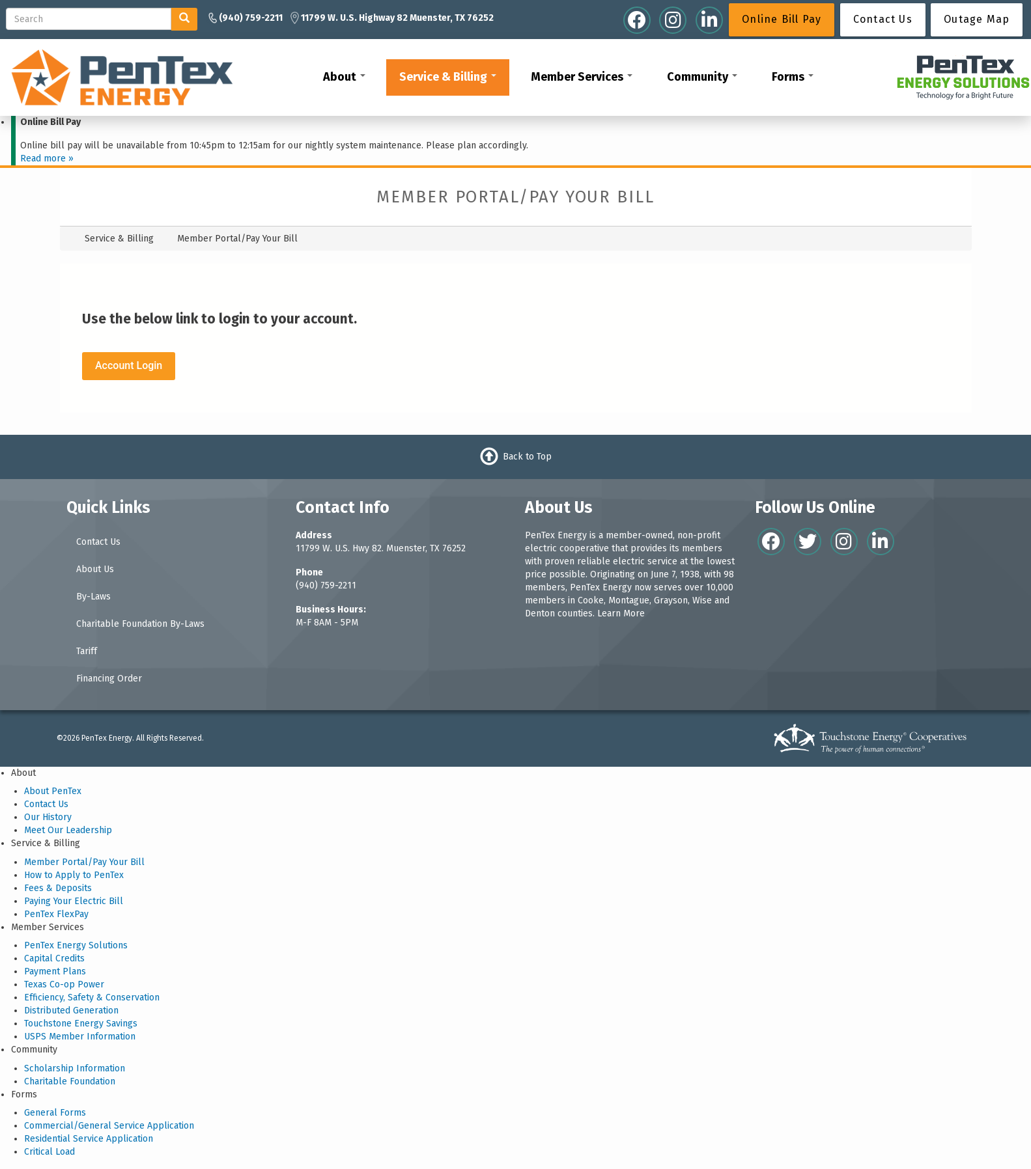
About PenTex (52, 791)
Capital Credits (54, 958)
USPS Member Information (79, 1036)
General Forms (55, 1112)
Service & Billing (447, 77)
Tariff (86, 651)
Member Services (581, 77)
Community (702, 77)
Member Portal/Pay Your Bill (84, 862)
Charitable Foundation (69, 1081)
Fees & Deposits (58, 888)
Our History (48, 817)
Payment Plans (55, 971)
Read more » (47, 158)
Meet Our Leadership (68, 830)
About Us (95, 569)
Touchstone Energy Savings (80, 1023)
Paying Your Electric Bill (73, 901)
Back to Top (527, 456)
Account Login (128, 365)
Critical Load (49, 1151)
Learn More (621, 613)
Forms (792, 77)
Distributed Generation (71, 1010)
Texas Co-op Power (64, 984)
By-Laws (93, 596)
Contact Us (98, 541)
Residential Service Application (88, 1138)
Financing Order (109, 678)
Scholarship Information (74, 1068)
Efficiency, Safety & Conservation (92, 997)
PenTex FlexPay (56, 914)
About (344, 77)
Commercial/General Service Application (109, 1125)
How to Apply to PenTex (74, 875)
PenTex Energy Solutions (76, 945)
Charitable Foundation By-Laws (140, 623)
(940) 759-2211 (326, 585)
